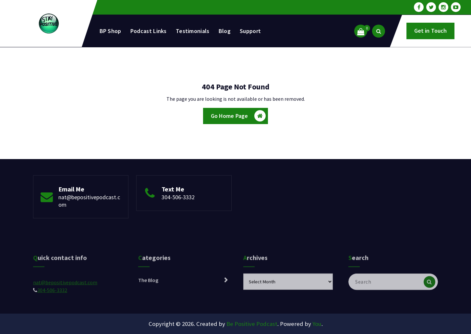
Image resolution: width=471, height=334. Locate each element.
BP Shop (110, 31)
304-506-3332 (178, 197)
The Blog (148, 292)
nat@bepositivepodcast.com (65, 294)
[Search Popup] (378, 31)
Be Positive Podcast (251, 324)
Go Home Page (238, 115)
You (316, 324)
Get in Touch (430, 30)
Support (250, 31)
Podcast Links (148, 31)
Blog (225, 31)
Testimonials (193, 31)
